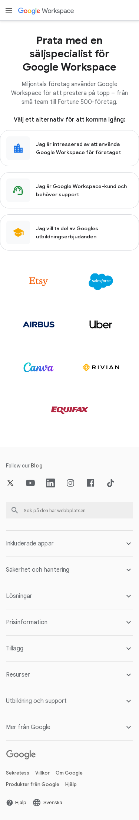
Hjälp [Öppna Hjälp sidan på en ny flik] (71, 784)
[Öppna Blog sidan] (37, 466)
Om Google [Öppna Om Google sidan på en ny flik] (69, 773)
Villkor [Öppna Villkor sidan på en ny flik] (42, 773)
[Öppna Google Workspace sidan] (47, 11)
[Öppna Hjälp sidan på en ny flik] (16, 802)
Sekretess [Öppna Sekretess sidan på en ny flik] (17, 773)
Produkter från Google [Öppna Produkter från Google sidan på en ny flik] (32, 784)
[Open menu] (9, 10)
